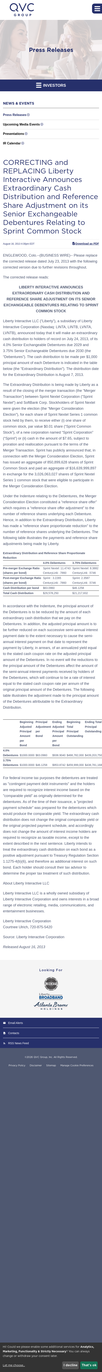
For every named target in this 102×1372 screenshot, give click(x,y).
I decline (70, 1365)
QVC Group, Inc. (43, 1057)
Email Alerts (15, 1023)
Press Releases (14, 115)
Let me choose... (14, 1365)
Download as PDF (85, 243)
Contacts (13, 1033)
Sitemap (51, 1065)
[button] (97, 9)
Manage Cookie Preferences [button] (76, 1065)
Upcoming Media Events (21, 124)
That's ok (89, 1365)
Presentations (13, 133)
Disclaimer (36, 1065)
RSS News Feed (18, 1043)
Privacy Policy (17, 1065)
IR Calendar (12, 143)
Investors (51, 85)
